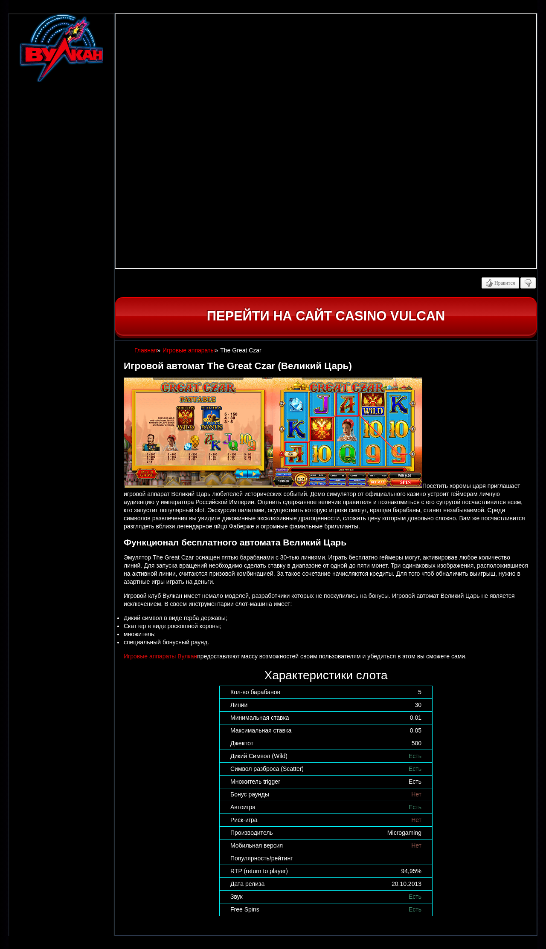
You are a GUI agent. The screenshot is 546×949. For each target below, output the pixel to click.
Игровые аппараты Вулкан (160, 656)
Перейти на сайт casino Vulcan (326, 316)
